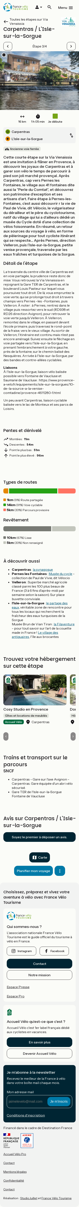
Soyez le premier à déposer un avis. (39, 837)
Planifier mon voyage (33, 871)
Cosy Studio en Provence (25, 709)
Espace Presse (18, 987)
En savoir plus (39, 1042)
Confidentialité (13, 1180)
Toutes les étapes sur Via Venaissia (28, 21)
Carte (42, 857)
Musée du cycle (60, 574)
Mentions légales (15, 1172)
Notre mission (39, 975)
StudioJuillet (28, 1198)
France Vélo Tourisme (57, 1198)
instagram (25, 951)
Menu (62, 7)
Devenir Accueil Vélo (39, 1053)
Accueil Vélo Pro (14, 1154)
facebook (57, 951)
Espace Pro (15, 996)
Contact (39, 964)
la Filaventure (64, 624)
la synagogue (43, 569)
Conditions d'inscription (26, 1115)
